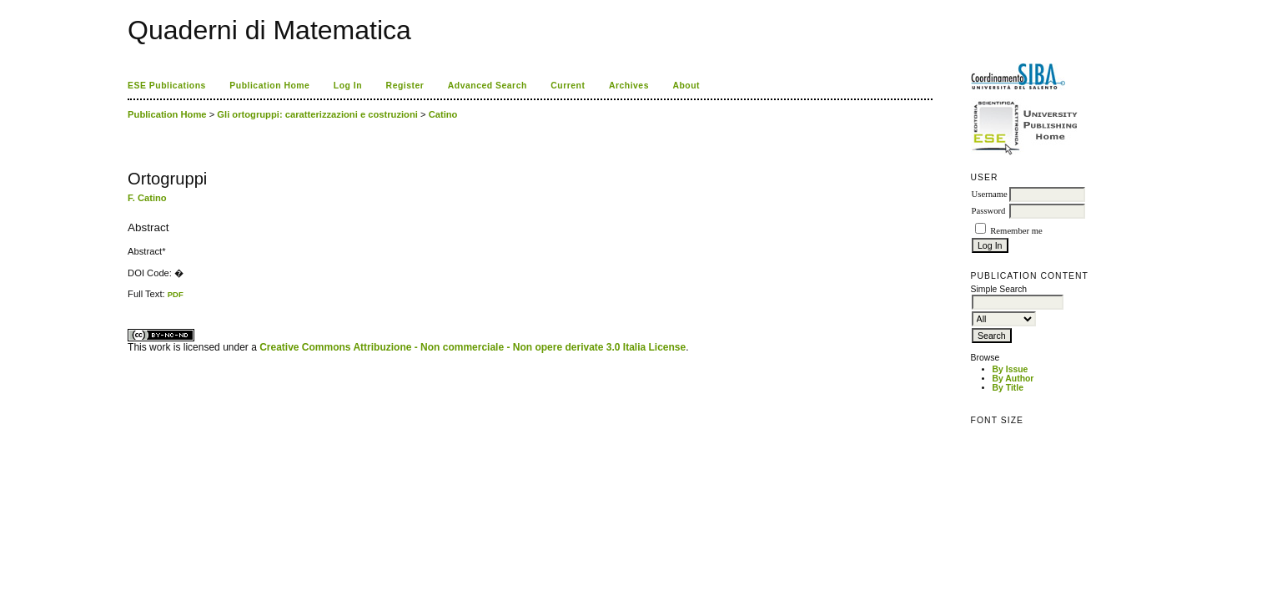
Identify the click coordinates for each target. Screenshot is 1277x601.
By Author (1013, 378)
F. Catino (147, 198)
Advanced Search (487, 85)
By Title (1008, 387)
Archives (629, 85)
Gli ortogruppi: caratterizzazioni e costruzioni (317, 114)
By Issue (1010, 369)
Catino (443, 114)
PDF (176, 294)
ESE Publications (167, 85)
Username (990, 194)
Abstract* (146, 251)
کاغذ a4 (129, 299)
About (686, 85)
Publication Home (269, 85)
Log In (348, 85)
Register (405, 85)
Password (989, 210)
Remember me (1016, 230)
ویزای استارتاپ (131, 299)
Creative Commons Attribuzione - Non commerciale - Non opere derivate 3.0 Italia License (472, 347)
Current (568, 85)
